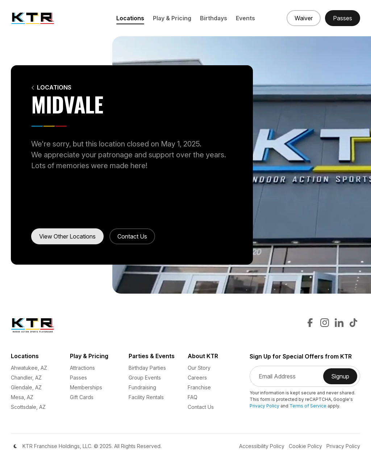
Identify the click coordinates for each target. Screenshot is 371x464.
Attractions (82, 368)
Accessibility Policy (261, 446)
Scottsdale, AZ (28, 407)
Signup (344, 378)
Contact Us (132, 236)
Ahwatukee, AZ (29, 368)
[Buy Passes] (342, 18)
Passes (78, 377)
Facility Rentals (146, 397)
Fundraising (142, 387)
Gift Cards (81, 397)
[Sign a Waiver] (304, 18)
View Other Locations (67, 236)
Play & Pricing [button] (172, 18)
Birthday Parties (147, 368)
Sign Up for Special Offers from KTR (301, 356)
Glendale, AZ (26, 387)
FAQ (192, 397)
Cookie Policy (305, 446)
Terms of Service (307, 406)
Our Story (199, 368)
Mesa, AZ (22, 397)
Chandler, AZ (26, 377)
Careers (197, 377)
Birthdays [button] (213, 18)
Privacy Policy (264, 406)
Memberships (86, 387)
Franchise (199, 387)
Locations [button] (130, 18)
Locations (51, 87)
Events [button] (245, 18)
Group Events (145, 377)
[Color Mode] (15, 446)
